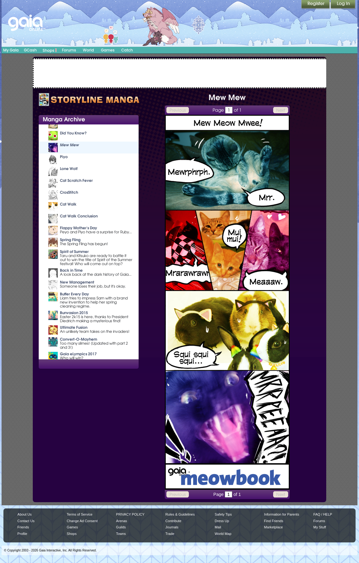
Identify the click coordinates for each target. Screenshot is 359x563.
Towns (121, 534)
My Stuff (319, 527)
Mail (218, 527)
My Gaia (10, 50)
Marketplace (273, 527)
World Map (223, 534)
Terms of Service (79, 514)
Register (316, 4)
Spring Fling (70, 239)
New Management (77, 282)
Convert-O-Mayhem (78, 339)
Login (343, 4)
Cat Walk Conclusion (79, 216)
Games (108, 50)
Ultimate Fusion (73, 327)
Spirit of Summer (74, 251)
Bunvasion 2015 (74, 312)
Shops (50, 50)
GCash (30, 50)
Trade (169, 534)
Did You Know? (73, 133)
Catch (127, 50)
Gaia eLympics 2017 (78, 354)
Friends (23, 527)
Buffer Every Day (74, 294)
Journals (172, 527)
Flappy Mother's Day (78, 228)
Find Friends (273, 521)
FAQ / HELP (322, 514)
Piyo (64, 156)
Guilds (121, 527)
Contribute (173, 521)
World (88, 50)
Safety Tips (223, 514)
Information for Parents (281, 514)
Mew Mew (69, 145)
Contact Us (26, 521)
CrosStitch (69, 192)
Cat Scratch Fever (76, 180)
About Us (24, 514)
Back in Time (71, 270)
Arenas (121, 521)
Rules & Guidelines (180, 514)
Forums (69, 50)
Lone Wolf (68, 168)
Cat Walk (68, 204)
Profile (22, 534)
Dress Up (222, 521)
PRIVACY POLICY (130, 514)
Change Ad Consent (82, 521)
